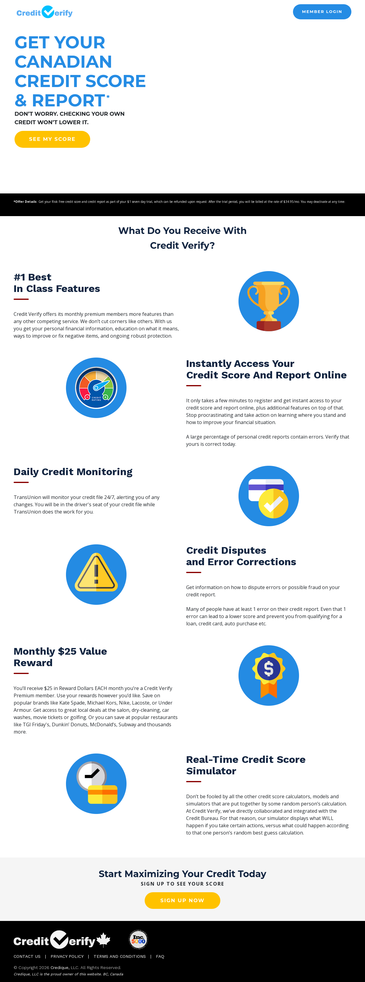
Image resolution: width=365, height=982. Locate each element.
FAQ (160, 956)
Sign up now (182, 900)
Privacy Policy (67, 956)
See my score (52, 139)
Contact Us (27, 956)
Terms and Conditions (120, 956)
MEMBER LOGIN (322, 11)
